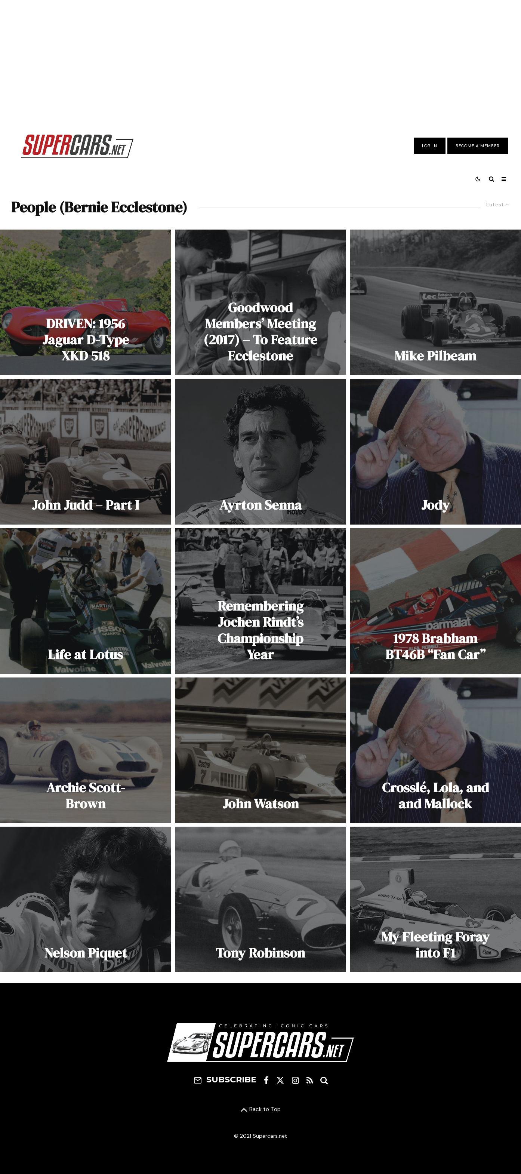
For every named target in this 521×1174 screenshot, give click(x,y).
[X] (280, 1080)
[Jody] (435, 451)
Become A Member (478, 145)
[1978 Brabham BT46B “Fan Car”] (435, 601)
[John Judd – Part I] (85, 451)
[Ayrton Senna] (260, 451)
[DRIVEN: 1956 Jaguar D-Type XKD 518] (85, 302)
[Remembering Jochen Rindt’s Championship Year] (260, 601)
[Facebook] (266, 1080)
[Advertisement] (260, 61)
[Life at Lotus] (85, 601)
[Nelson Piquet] (85, 899)
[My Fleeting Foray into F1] (435, 899)
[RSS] (310, 1080)
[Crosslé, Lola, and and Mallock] (435, 750)
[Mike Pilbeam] (435, 302)
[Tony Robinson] (260, 899)
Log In (429, 145)
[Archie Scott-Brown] (85, 750)
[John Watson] (260, 750)
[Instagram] (295, 1080)
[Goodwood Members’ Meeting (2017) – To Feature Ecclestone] (260, 302)
